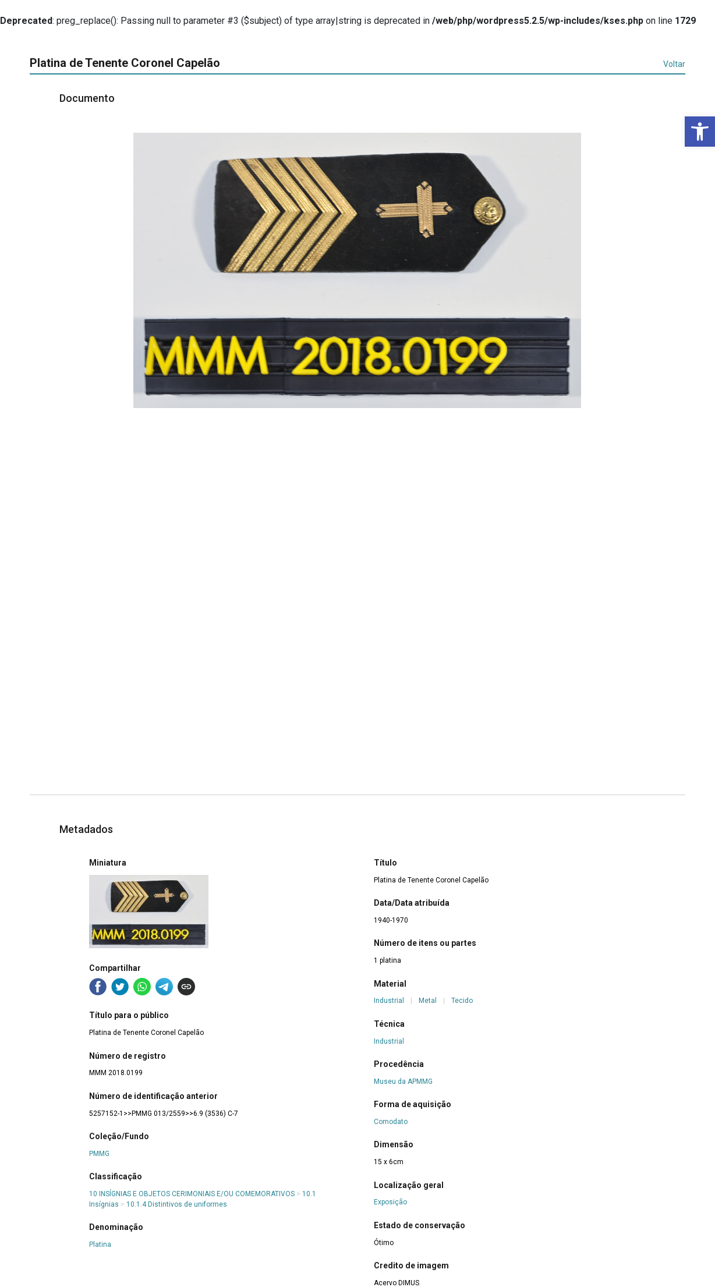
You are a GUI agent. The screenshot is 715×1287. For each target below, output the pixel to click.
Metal (428, 1001)
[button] (700, 131)
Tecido (462, 1001)
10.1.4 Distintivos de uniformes (176, 1204)
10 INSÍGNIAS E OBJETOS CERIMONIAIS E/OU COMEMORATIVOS (192, 1194)
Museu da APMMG (403, 1081)
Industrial (389, 1001)
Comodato (391, 1122)
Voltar (674, 64)
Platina (100, 1244)
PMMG (99, 1154)
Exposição (390, 1202)
